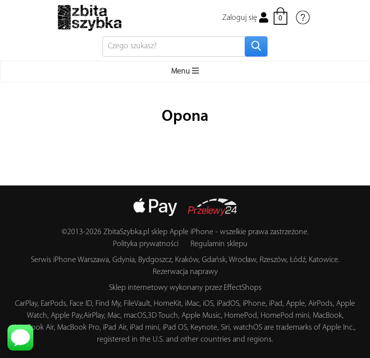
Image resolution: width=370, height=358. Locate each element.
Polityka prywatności (146, 244)
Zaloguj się (245, 18)
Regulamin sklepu (219, 244)
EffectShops (243, 288)
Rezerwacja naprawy (185, 272)
